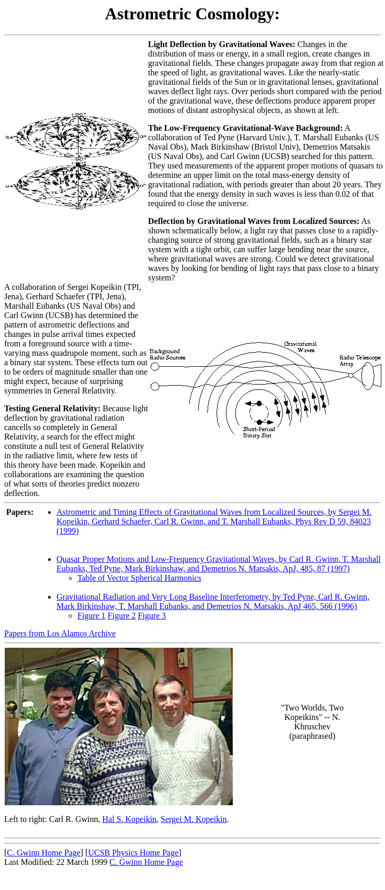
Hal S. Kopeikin (130, 819)
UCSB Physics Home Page (133, 852)
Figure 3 (152, 615)
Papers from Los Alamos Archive (60, 633)
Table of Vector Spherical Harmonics (139, 577)
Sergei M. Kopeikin (194, 819)
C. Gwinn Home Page (43, 852)
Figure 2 (122, 615)
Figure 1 (91, 615)
